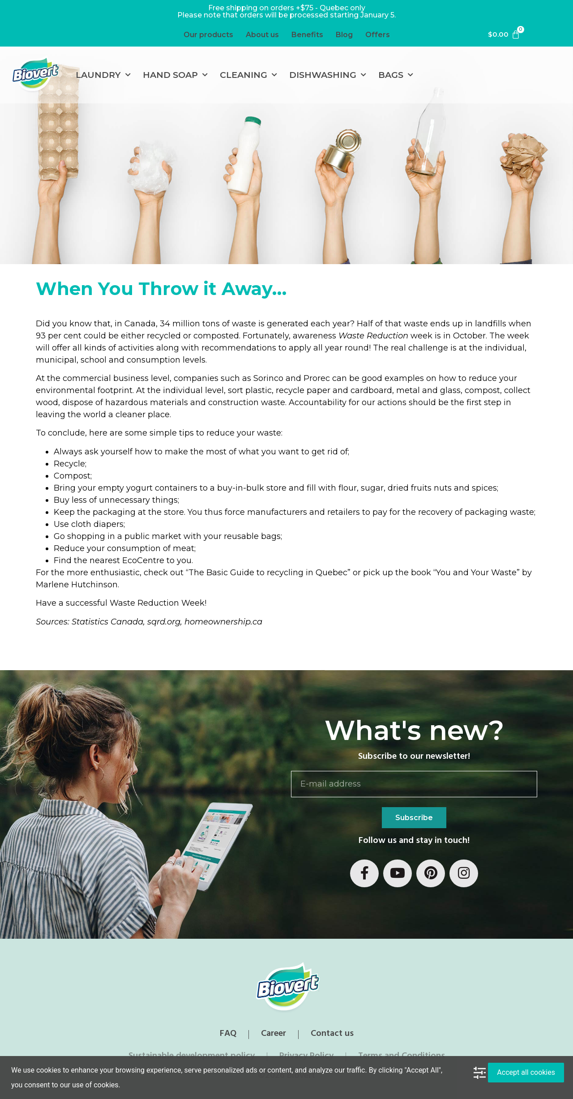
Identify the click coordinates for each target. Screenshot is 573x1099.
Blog (344, 34)
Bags (395, 75)
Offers (377, 34)
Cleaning (248, 75)
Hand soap (175, 75)
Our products (208, 34)
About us (262, 34)
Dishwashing (327, 75)
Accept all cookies (526, 1072)
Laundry (103, 75)
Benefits (307, 34)
